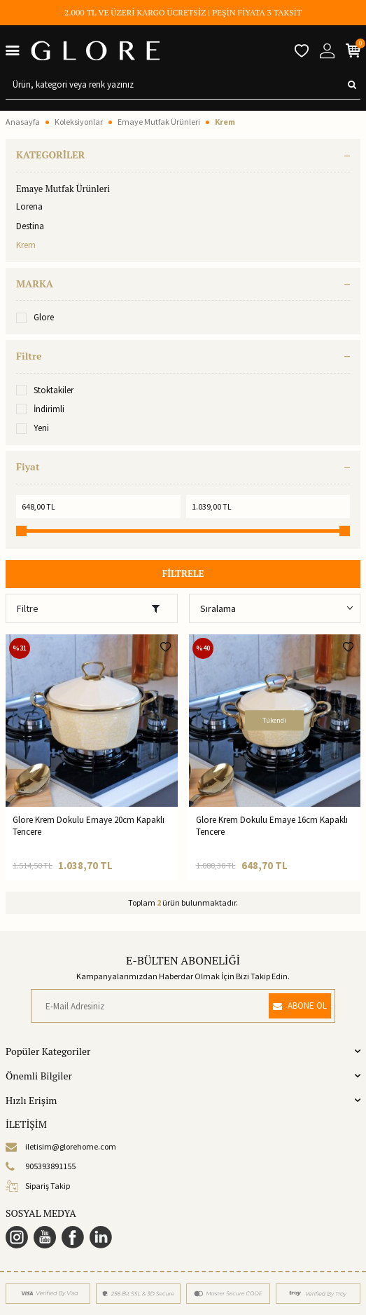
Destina (30, 226)
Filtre (88, 608)
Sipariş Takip (38, 1186)
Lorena (29, 206)
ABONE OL (300, 1005)
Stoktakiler (44, 390)
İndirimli (40, 409)
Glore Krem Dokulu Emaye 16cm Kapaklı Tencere (272, 826)
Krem (26, 245)
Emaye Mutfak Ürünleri (159, 121)
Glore (35, 317)
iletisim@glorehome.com (61, 1146)
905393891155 (41, 1166)
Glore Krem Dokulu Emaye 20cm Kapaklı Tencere (88, 826)
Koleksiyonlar (79, 121)
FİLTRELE (183, 573)
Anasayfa (23, 121)
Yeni (32, 428)
